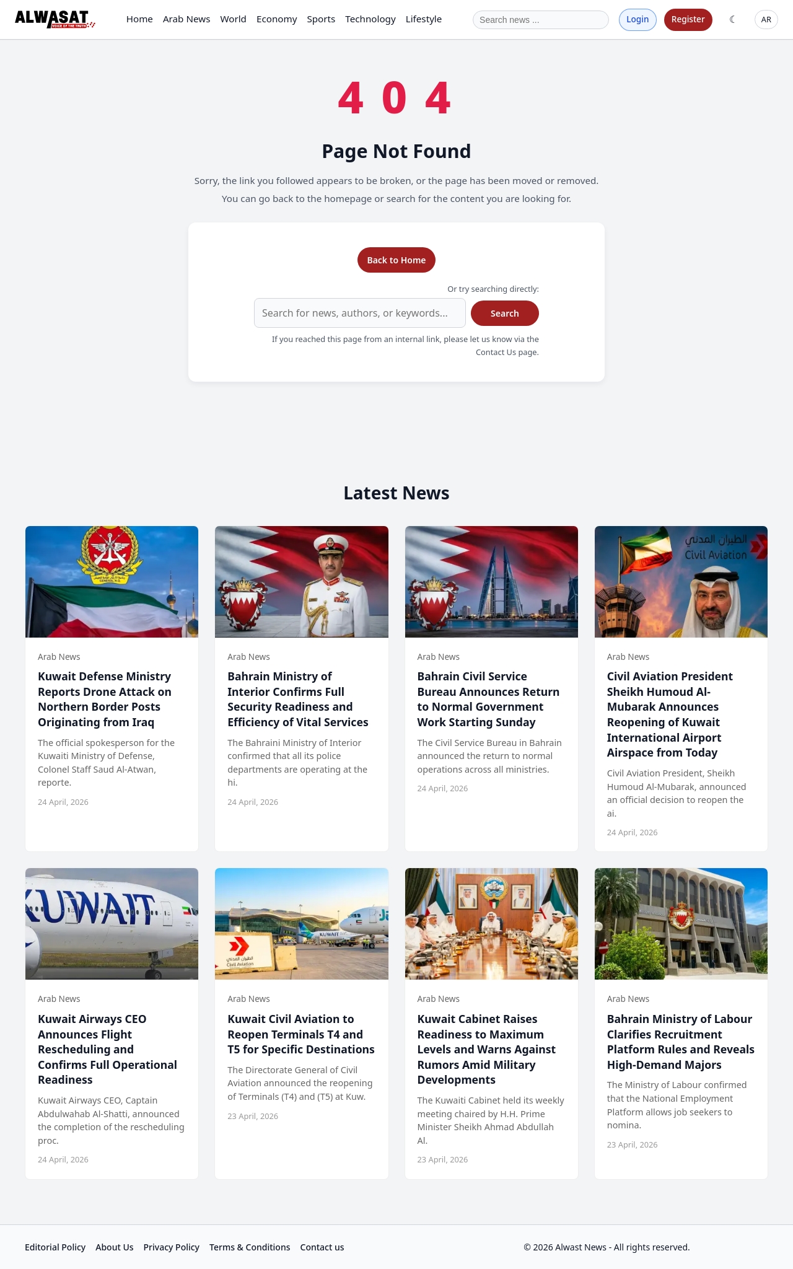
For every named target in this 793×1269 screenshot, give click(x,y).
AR (766, 19)
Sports (321, 18)
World (233, 18)
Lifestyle (424, 18)
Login (637, 19)
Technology (370, 18)
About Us (114, 1247)
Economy (276, 18)
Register (688, 19)
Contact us (322, 1247)
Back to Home (396, 260)
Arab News (187, 18)
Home (139, 18)
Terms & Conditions (249, 1247)
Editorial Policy (55, 1247)
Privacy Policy (171, 1247)
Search (505, 313)
